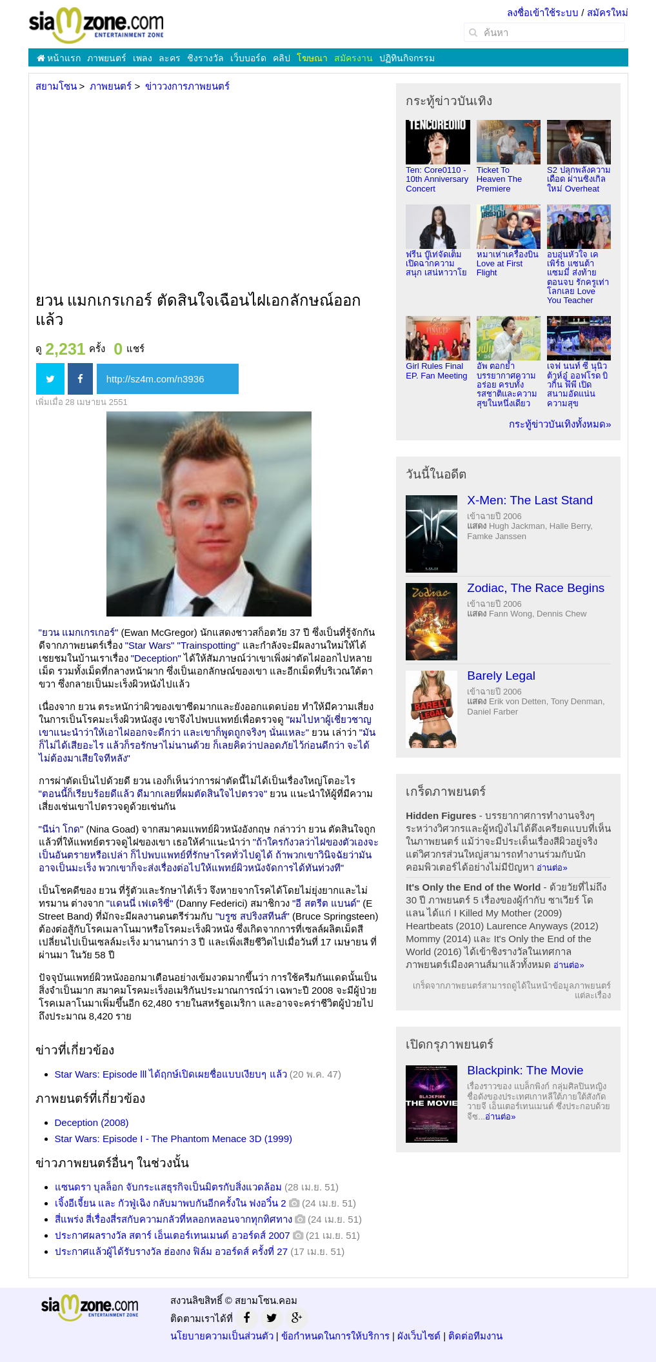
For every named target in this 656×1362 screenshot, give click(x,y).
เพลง (142, 58)
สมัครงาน (353, 58)
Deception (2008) (92, 1122)
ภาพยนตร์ (106, 58)
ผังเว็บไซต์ (419, 1335)
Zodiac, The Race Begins (535, 588)
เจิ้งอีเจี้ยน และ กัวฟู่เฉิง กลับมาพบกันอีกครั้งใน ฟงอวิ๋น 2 (170, 1203)
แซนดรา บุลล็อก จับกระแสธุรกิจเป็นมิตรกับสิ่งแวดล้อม (168, 1186)
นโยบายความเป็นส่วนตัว (221, 1335)
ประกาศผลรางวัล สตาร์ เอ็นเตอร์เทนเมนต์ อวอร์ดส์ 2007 (172, 1235)
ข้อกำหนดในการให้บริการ (335, 1335)
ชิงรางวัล (205, 58)
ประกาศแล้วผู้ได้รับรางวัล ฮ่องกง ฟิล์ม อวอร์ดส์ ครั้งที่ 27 (171, 1251)
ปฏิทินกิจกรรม (407, 58)
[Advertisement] (208, 193)
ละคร (170, 58)
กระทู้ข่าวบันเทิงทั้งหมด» (560, 424)
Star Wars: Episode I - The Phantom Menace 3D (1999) (174, 1138)
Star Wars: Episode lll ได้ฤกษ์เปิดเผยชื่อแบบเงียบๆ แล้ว (171, 1074)
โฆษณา (312, 58)
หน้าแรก (59, 58)
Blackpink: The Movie (525, 1070)
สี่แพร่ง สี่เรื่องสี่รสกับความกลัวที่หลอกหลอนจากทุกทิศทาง (173, 1219)
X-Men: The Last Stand (530, 500)
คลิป (281, 58)
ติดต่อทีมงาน (475, 1335)
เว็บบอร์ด (248, 58)
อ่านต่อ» (552, 868)
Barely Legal (501, 675)
